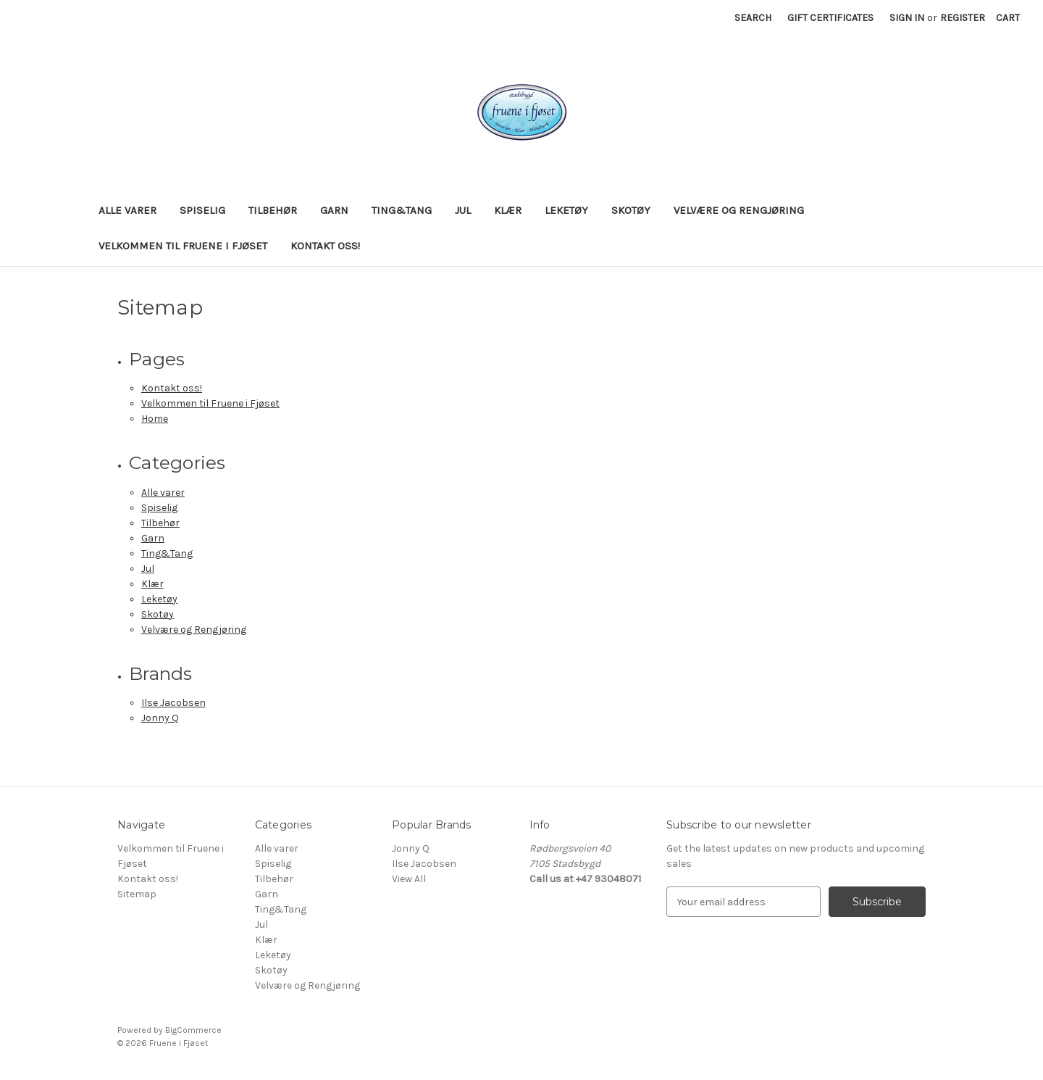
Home (154, 418)
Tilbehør (272, 210)
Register (962, 18)
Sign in (906, 18)
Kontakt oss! (325, 245)
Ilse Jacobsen (173, 703)
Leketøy (566, 210)
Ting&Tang (402, 210)
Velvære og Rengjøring (739, 210)
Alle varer (127, 210)
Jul (463, 210)
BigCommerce (193, 1030)
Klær (508, 210)
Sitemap (136, 894)
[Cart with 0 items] (1008, 18)
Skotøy (630, 210)
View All (409, 879)
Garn (334, 210)
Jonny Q (160, 718)
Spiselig (202, 210)
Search (752, 18)
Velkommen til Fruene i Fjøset (183, 245)
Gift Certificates (830, 18)
